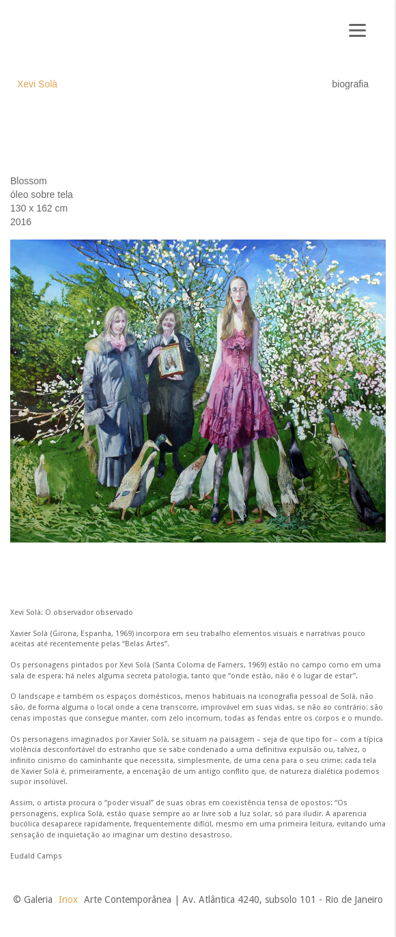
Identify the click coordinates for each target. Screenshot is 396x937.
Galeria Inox (58, 35)
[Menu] (357, 29)
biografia (350, 83)
